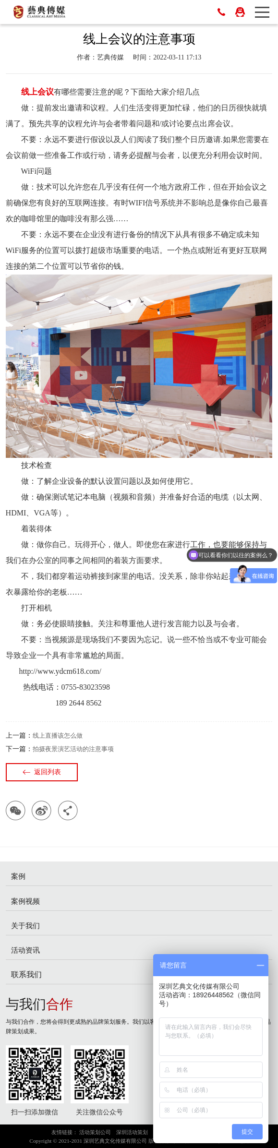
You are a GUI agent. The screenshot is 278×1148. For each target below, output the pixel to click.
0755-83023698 (221, 12)
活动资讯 (25, 950)
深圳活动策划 (132, 1132)
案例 (18, 876)
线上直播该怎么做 (58, 735)
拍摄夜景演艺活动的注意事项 (73, 749)
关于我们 (25, 925)
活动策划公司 (95, 1132)
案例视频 (25, 901)
